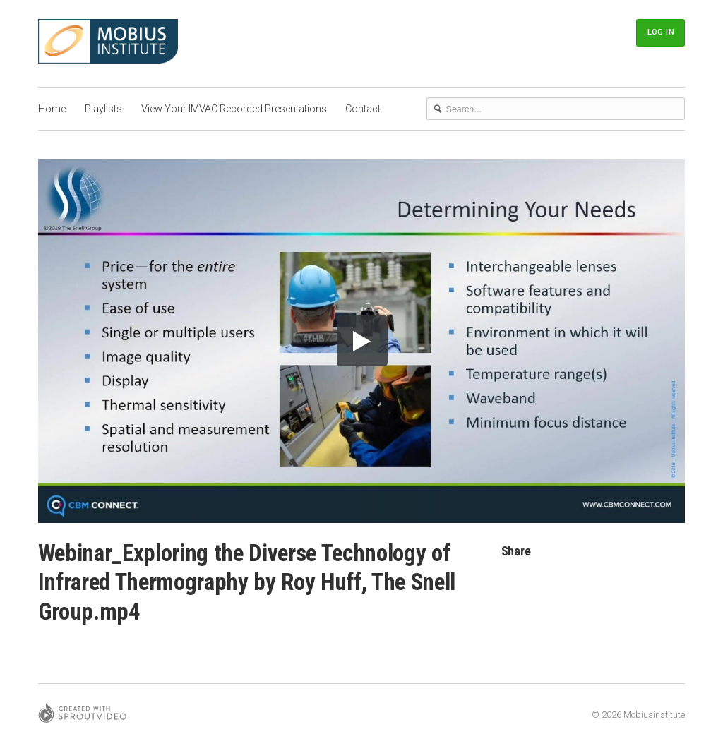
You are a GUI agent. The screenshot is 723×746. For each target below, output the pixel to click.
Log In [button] (660, 32)
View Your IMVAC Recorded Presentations (234, 108)
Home (52, 108)
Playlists (103, 108)
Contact (363, 108)
